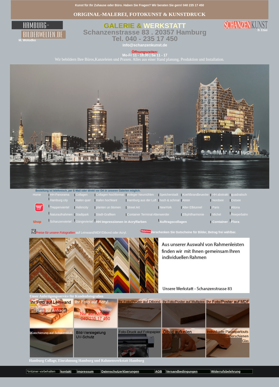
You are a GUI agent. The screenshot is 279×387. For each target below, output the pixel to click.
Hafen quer (83, 200)
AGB (158, 371)
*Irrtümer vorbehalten (41, 371)
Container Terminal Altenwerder (148, 214)
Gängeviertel (84, 221)
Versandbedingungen (182, 371)
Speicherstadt (169, 194)
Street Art (133, 207)
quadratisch (239, 194)
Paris (215, 207)
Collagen (82, 194)
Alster (186, 200)
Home (38, 194)
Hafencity (82, 207)
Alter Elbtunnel (192, 207)
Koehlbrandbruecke (195, 194)
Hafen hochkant (106, 200)
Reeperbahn (239, 214)
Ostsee (236, 200)
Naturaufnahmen (61, 214)
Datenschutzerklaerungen (120, 371)
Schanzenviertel (61, 221)
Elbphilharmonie (193, 214)
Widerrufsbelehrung (226, 371)
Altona (235, 207)
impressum (85, 371)
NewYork (166, 207)
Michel (216, 214)
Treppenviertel (59, 207)
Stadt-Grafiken (105, 214)
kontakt (66, 371)
